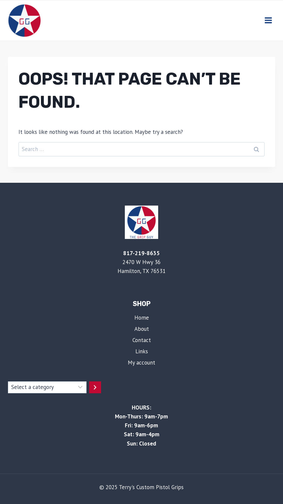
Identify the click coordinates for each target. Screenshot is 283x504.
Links (141, 351)
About (141, 328)
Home (141, 317)
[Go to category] (95, 387)
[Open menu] (268, 20)
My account (141, 362)
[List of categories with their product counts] (47, 387)
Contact (141, 340)
